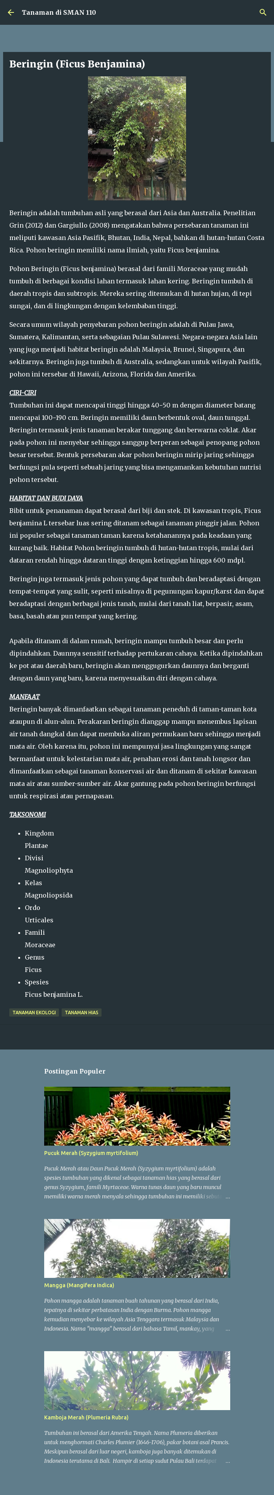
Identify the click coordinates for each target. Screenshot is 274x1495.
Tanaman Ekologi (34, 1012)
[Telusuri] (263, 12)
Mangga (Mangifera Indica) (79, 1285)
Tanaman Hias (81, 1012)
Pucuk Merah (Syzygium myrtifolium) (91, 1153)
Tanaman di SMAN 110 (59, 12)
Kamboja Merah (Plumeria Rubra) (86, 1417)
